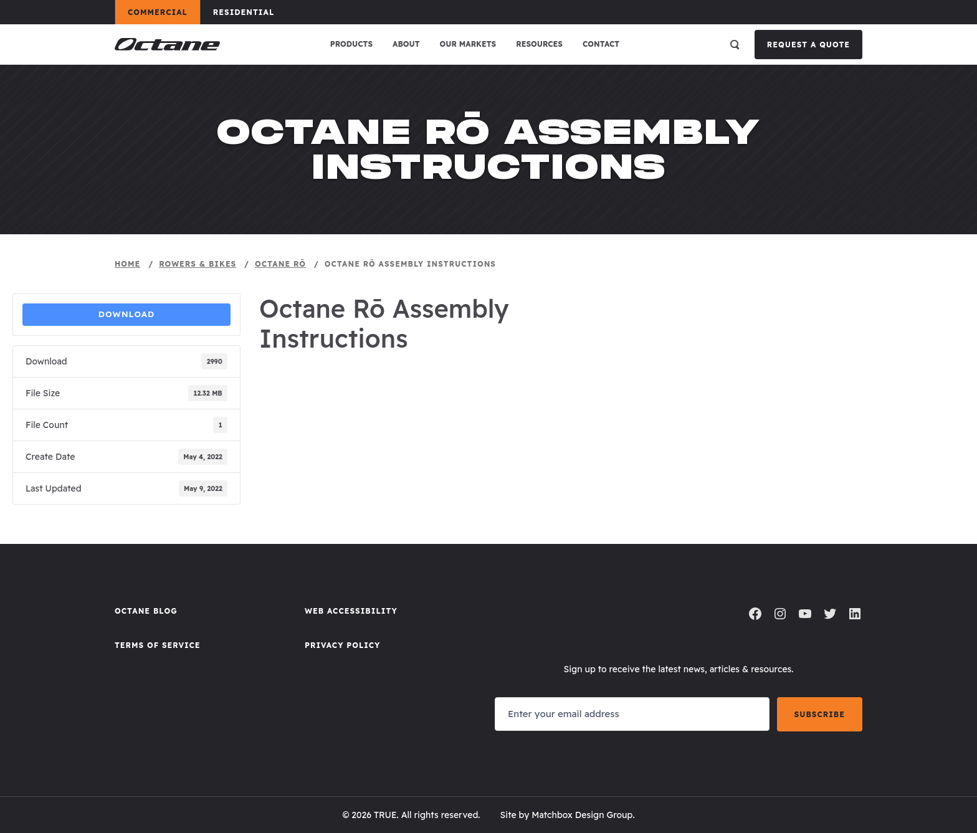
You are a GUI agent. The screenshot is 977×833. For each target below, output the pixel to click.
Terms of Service (158, 645)
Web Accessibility (351, 611)
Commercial (163, 12)
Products (351, 44)
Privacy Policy (342, 645)
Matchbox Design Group (581, 815)
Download (126, 314)
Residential (249, 12)
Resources (539, 44)
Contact (601, 44)
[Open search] (735, 44)
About (406, 44)
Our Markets (468, 44)
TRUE (385, 815)
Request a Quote (808, 44)
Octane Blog (146, 611)
